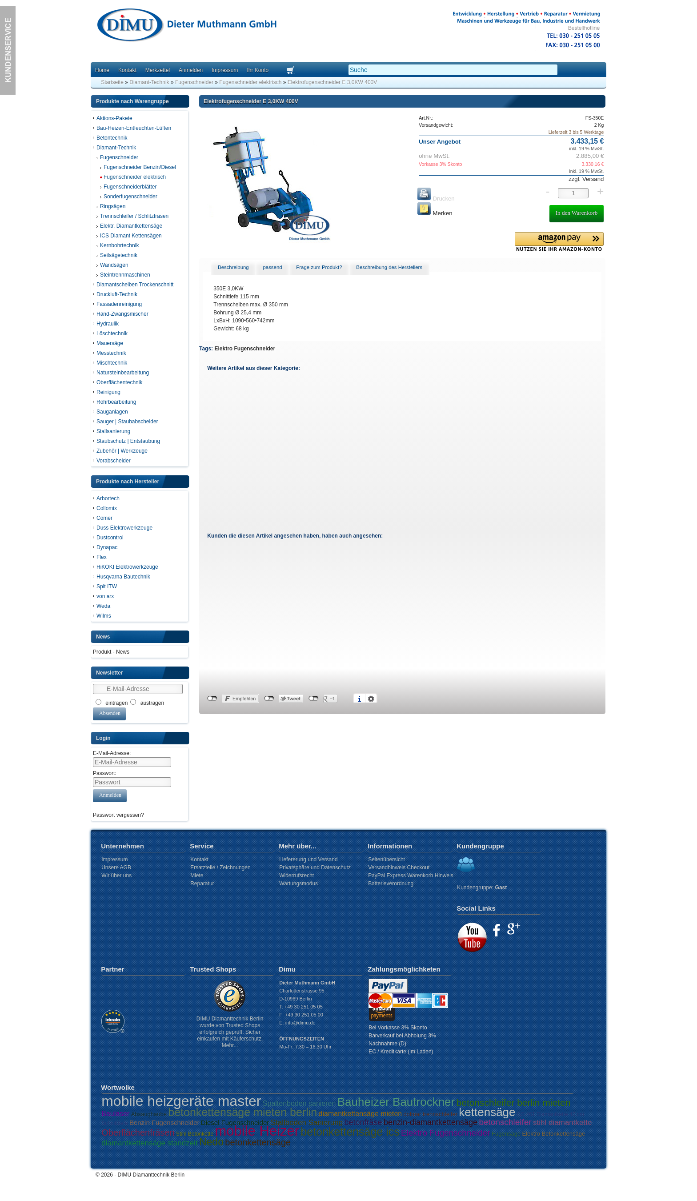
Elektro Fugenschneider (244, 348)
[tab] (233, 267)
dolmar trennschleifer (430, 1114)
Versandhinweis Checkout (398, 867)
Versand (592, 179)
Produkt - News (111, 652)
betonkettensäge (258, 1142)
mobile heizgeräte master (181, 1101)
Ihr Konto (257, 70)
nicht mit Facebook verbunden (212, 698)
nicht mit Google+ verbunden (313, 698)
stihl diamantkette (562, 1122)
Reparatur (202, 883)
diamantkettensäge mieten (360, 1113)
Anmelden (191, 70)
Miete (196, 875)
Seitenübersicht (386, 859)
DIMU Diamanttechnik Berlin (151, 1175)
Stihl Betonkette (194, 1134)
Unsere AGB (116, 867)
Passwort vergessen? (118, 815)
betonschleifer (505, 1122)
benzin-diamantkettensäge (430, 1122)
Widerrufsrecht (296, 875)
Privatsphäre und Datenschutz (315, 867)
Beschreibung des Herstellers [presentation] (389, 267)
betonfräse (363, 1122)
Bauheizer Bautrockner (396, 1102)
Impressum (225, 70)
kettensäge (487, 1112)
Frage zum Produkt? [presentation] (319, 267)
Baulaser (115, 1113)
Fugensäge (506, 1133)
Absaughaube (149, 1114)
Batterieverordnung (390, 883)
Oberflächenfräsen (138, 1132)
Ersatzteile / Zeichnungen (220, 867)
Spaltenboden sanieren (299, 1103)
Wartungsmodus (298, 883)
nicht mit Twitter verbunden (269, 698)
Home (102, 70)
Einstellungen (371, 698)
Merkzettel (157, 70)
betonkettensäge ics (349, 1131)
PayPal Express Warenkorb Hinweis (410, 875)
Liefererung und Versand (308, 859)
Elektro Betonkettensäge (553, 1133)
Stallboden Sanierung (307, 1122)
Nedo (211, 1142)
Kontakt (127, 70)
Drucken (436, 198)
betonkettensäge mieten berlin (242, 1112)
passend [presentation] (272, 267)
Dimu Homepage (186, 26)
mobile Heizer (257, 1131)
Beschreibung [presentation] (233, 267)
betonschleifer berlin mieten (514, 1102)
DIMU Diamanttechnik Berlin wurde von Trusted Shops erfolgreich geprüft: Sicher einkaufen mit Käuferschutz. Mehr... (230, 1032)
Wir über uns (116, 875)
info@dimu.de (300, 1022)
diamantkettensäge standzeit (149, 1143)
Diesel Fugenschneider (235, 1122)
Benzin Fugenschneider (164, 1122)
